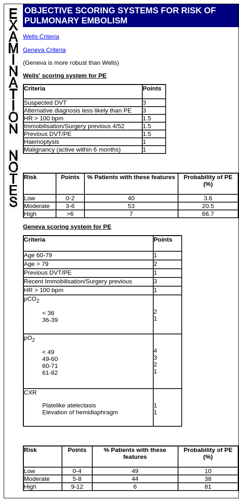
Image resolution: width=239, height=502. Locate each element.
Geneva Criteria (44, 49)
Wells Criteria (41, 36)
